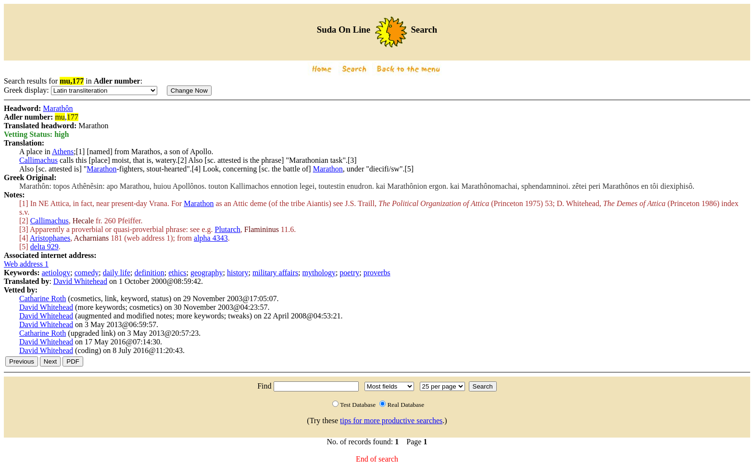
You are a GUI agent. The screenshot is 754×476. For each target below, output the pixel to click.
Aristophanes (50, 238)
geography (206, 273)
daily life (116, 273)
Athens (63, 151)
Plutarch (227, 229)
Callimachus (38, 160)
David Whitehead (80, 281)
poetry (349, 273)
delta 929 (44, 247)
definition (149, 273)
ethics (177, 273)
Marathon (101, 169)
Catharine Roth (42, 298)
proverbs (377, 273)
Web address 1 (26, 264)
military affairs (275, 273)
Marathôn (58, 108)
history (237, 273)
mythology (319, 273)
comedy (87, 273)
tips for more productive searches (391, 420)
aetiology (56, 273)
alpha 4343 (211, 238)
